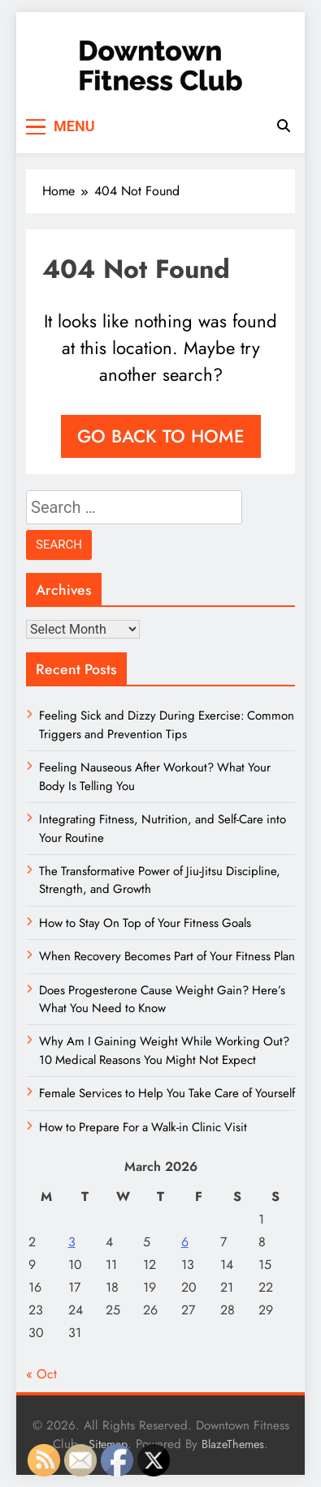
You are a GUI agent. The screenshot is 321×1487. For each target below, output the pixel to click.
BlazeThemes (233, 1444)
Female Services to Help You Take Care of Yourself (167, 1093)
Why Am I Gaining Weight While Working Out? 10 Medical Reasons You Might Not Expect (164, 1050)
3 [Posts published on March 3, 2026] (72, 1242)
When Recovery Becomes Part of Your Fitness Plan (167, 956)
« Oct (41, 1374)
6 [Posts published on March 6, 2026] (185, 1242)
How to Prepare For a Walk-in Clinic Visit (143, 1127)
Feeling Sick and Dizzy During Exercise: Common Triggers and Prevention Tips (166, 724)
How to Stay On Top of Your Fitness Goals (145, 923)
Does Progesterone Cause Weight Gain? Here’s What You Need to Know (162, 999)
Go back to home (161, 436)
